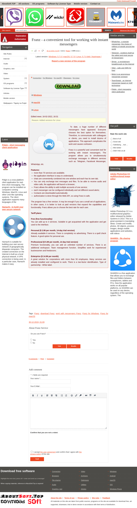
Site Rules (7, 54)
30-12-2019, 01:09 (53, 51)
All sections (23, 4)
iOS (111, 485)
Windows (37, 95)
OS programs (38, 4)
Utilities (83, 485)
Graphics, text (8, 69)
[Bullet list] (62, 395)
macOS (36, 102)
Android (112, 476)
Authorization (20, 39)
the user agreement (48, 452)
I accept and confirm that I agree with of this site (56, 453)
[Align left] (47, 395)
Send (37, 459)
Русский (133, 1)
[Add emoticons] (72, 395)
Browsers (55, 476)
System (6, 78)
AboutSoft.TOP (8, 4)
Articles (6, 93)
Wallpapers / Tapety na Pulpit (14, 103)
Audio (5, 64)
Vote (59, 346)
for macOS (58, 78)
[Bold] (33, 395)
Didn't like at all (119, 151)
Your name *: (35, 378)
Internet (6, 59)
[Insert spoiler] (90, 395)
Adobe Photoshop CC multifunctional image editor (120, 176)
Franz (68, 51)
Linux (35, 110)
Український (125, 1)
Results (73, 346)
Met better (117, 148)
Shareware (67, 78)
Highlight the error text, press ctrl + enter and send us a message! (22, 478)
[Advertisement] (68, 290)
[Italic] (37, 395)
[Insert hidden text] (95, 395)
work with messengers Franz (68, 313)
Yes (34, 340)
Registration (21, 36)
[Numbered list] (66, 395)
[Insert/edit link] (76, 395)
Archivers (84, 476)
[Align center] (52, 395)
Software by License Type (59, 4)
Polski (119, 1)
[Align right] (56, 395)
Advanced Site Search (127, 30)
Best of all (117, 139)
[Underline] (42, 395)
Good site (117, 142)
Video (5, 74)
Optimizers (85, 480)
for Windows (47, 78)
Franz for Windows (90, 313)
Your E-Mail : (35, 386)
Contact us (95, 4)
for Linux (76, 78)
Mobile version (80, 4)
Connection (37, 78)
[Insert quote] (86, 395)
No (34, 343)
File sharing (56, 480)
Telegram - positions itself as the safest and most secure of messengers (123, 55)
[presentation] (51, 441)
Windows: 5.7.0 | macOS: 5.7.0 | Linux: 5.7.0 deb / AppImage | (74, 57)
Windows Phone (116, 489)
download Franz (47, 313)
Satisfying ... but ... (120, 145)
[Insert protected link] (80, 395)
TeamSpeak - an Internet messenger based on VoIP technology (122, 83)
